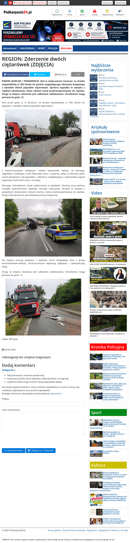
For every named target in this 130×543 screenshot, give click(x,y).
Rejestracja (120, 2)
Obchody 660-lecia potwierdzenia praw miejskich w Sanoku (111, 512)
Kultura (98, 465)
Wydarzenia (107, 13)
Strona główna (54, 530)
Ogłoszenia (57, 13)
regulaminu (56, 393)
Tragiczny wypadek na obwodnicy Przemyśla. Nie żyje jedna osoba (113, 356)
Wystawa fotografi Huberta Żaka (108, 86)
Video (96, 193)
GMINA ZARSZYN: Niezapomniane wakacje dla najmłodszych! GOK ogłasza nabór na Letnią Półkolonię (114, 497)
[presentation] (21, 441)
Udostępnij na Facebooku (16, 74)
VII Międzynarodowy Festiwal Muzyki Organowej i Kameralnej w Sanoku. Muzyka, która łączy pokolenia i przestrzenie (108, 486)
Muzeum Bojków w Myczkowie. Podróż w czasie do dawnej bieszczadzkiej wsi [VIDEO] (114, 475)
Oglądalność (104, 530)
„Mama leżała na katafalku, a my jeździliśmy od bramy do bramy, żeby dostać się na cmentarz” (114, 444)
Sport (82, 13)
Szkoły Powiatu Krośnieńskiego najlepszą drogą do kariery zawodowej (113, 142)
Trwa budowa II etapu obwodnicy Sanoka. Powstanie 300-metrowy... (106, 217)
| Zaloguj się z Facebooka (40, 450)
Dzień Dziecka (108, 93)
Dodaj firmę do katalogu (74, 530)
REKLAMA (66, 48)
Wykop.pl (60, 74)
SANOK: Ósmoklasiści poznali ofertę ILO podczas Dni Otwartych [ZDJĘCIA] (113, 521)
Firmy (69, 13)
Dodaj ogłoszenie (22, 3)
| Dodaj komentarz (13, 450)
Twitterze (39, 74)
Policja (95, 13)
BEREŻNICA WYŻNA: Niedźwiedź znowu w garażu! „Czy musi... (106, 241)
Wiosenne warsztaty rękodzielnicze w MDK (108, 78)
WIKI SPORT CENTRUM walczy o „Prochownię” (108, 264)
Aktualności (63, 3)
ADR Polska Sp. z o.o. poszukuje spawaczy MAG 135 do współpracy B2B (113, 151)
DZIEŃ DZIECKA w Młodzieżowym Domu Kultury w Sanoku (108, 113)
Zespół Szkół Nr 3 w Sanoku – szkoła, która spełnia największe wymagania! (114, 181)
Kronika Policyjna (107, 347)
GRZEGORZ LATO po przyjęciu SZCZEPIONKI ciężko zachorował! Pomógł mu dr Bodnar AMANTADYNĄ (108, 424)
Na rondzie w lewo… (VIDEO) (111, 452)
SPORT (41, 48)
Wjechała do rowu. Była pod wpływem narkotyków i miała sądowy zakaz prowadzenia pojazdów (114, 386)
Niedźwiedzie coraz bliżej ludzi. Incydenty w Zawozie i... (107, 335)
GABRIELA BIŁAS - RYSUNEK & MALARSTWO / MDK (108, 103)
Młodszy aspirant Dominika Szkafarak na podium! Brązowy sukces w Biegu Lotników (114, 376)
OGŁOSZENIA (27, 48)
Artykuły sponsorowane (105, 129)
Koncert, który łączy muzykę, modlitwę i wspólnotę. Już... (106, 311)
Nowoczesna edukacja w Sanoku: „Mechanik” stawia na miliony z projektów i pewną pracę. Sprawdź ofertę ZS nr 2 (108, 171)
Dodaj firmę (39, 3)
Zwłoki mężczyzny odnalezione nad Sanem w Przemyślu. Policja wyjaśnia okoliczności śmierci (114, 367)
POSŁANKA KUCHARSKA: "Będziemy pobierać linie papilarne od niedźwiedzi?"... (108, 287)
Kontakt (124, 530)
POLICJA (52, 48)
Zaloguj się (107, 2)
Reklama (52, 3)
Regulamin (92, 530)
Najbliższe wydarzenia (102, 67)
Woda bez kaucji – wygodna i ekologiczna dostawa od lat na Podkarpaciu (114, 160)
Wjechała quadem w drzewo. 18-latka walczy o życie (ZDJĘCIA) (113, 434)
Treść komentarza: (11, 409)
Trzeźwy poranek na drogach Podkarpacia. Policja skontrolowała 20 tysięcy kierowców (112, 396)
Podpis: (5, 398)
